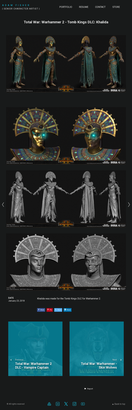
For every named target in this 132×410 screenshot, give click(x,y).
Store (116, 7)
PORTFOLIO (65, 7)
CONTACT (100, 7)
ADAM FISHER (16, 5)
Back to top (118, 404)
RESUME (83, 7)
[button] (88, 389)
